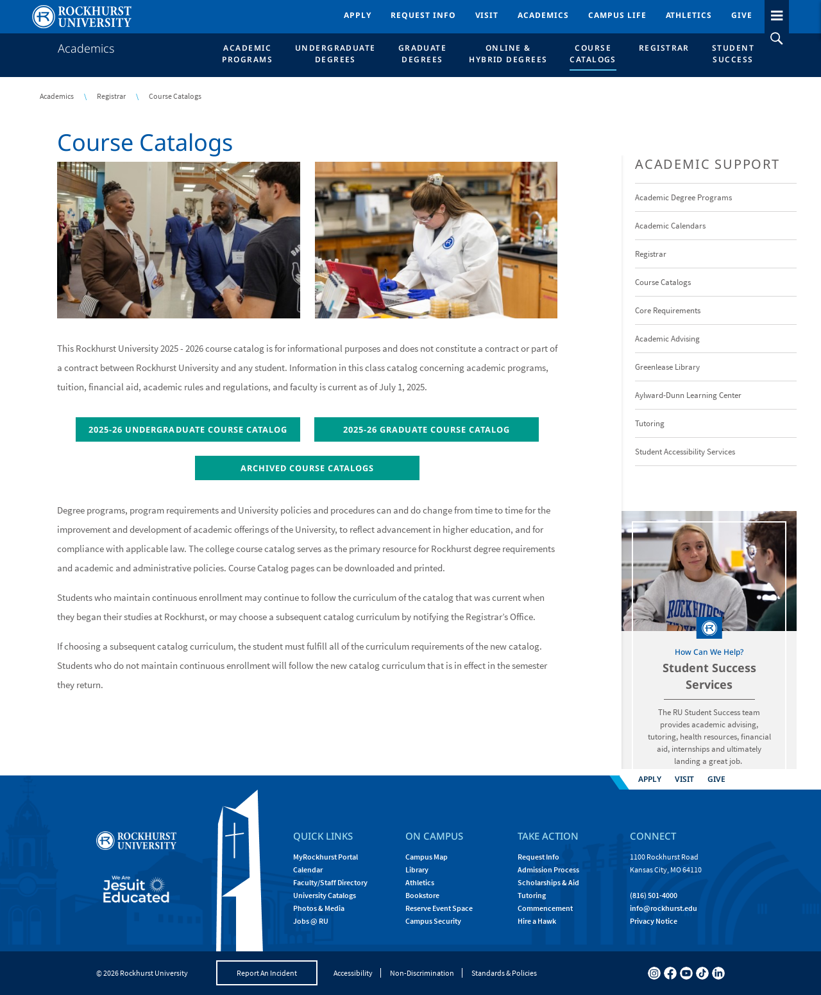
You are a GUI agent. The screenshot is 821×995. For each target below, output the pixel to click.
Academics (543, 15)
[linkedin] (718, 973)
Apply (357, 15)
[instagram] (654, 973)
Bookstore (422, 895)
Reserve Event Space (439, 908)
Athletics (689, 15)
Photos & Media (318, 908)
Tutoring (532, 895)
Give (741, 15)
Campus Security (433, 921)
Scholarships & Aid (548, 882)
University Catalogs (324, 895)
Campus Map (426, 856)
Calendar (308, 869)
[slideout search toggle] (777, 38)
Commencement (545, 908)
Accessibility (353, 973)
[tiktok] (702, 973)
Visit (487, 15)
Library (416, 869)
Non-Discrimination (422, 973)
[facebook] (670, 973)
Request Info (423, 15)
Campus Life (617, 15)
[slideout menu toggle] (777, 13)
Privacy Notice (653, 921)
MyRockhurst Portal (325, 856)
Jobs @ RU (310, 921)
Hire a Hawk (537, 921)
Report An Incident (267, 973)
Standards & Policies (504, 973)
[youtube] (686, 973)
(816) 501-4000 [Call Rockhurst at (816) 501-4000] (653, 895)
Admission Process (548, 869)
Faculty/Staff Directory (330, 882)
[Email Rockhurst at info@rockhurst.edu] (663, 908)
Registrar (111, 96)
